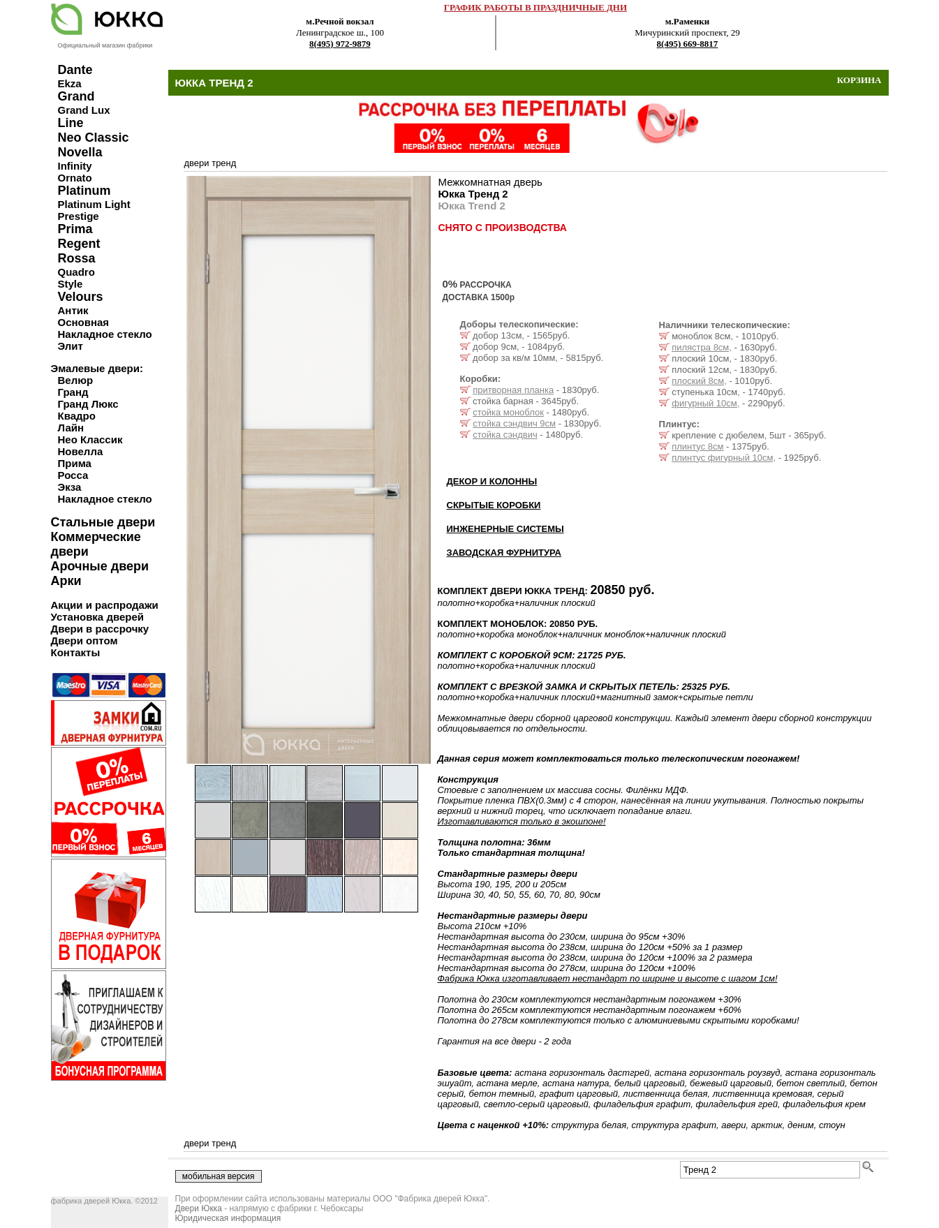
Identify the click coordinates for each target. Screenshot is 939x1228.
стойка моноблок (508, 412)
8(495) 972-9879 (340, 43)
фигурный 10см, (705, 403)
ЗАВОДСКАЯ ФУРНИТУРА (504, 552)
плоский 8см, (699, 381)
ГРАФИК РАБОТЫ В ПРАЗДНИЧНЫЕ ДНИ (535, 7)
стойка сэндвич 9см (514, 423)
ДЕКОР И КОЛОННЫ (492, 481)
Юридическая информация (228, 1218)
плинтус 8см (697, 446)
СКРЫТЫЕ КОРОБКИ (494, 505)
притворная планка (513, 390)
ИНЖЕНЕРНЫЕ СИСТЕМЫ (505, 529)
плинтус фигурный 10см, (724, 457)
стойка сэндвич (505, 434)
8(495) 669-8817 (687, 43)
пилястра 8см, (702, 347)
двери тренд (210, 163)
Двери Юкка (198, 1208)
